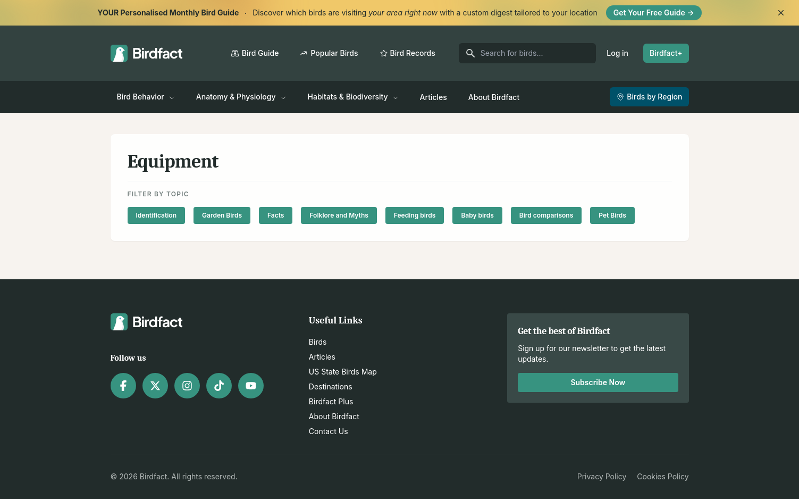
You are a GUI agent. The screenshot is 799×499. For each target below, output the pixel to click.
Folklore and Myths (338, 215)
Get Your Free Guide (653, 12)
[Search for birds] (527, 53)
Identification (156, 215)
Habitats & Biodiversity (353, 96)
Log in (617, 52)
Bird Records (407, 52)
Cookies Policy (662, 476)
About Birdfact (493, 97)
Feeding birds (415, 215)
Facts (275, 215)
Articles (433, 97)
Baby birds (477, 215)
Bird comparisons (546, 215)
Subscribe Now (597, 382)
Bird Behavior (146, 96)
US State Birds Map (343, 371)
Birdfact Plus (331, 401)
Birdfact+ (666, 52)
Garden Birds (222, 215)
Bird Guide (255, 52)
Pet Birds (612, 215)
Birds (318, 341)
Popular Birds (329, 52)
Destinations (330, 386)
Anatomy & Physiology (241, 96)
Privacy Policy (602, 476)
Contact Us (328, 431)
